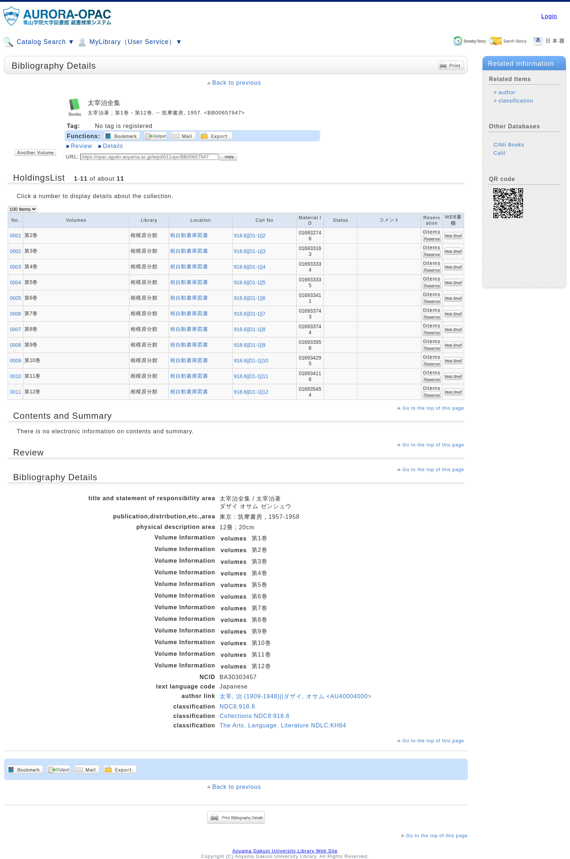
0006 (15, 314)
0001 (15, 235)
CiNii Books (508, 145)
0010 (15, 376)
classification (515, 101)
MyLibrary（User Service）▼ (129, 42)
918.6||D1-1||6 (249, 298)
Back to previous (236, 83)
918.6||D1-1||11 (251, 376)
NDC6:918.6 (237, 706)
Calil (499, 153)
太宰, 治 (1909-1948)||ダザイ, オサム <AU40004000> (296, 696)
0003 (15, 267)
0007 (15, 329)
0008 (15, 345)
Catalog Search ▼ (39, 42)
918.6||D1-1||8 (249, 329)
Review (81, 146)
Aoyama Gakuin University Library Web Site (285, 851)
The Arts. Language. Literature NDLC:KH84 (283, 725)
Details (113, 146)
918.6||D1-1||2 (249, 235)
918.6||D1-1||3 (249, 251)
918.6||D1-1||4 (249, 267)
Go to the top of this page (433, 408)
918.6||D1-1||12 (251, 392)
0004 (15, 282)
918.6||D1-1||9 (249, 345)
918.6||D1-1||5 (249, 282)
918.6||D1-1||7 (249, 314)
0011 (15, 392)
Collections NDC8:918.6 (255, 716)
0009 (15, 361)
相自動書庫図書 (189, 235)
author (506, 92)
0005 (15, 298)
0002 (15, 251)
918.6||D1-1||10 (251, 361)
